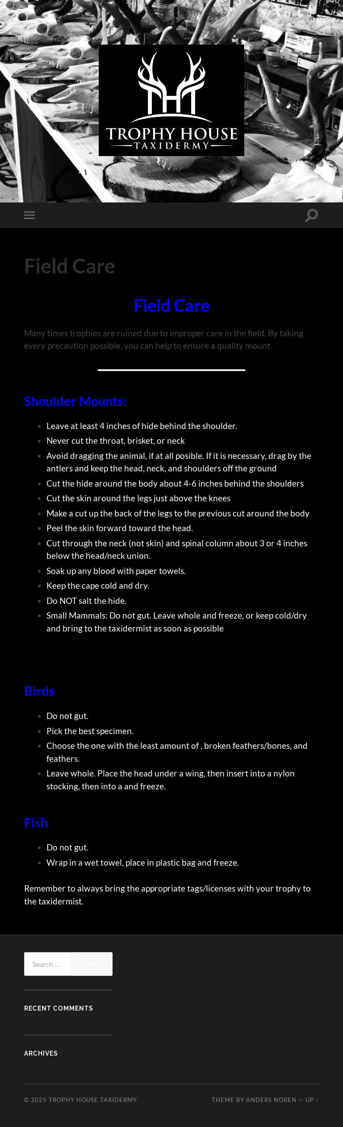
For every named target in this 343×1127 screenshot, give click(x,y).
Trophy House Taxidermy (93, 1099)
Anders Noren (271, 1099)
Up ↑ (312, 1099)
